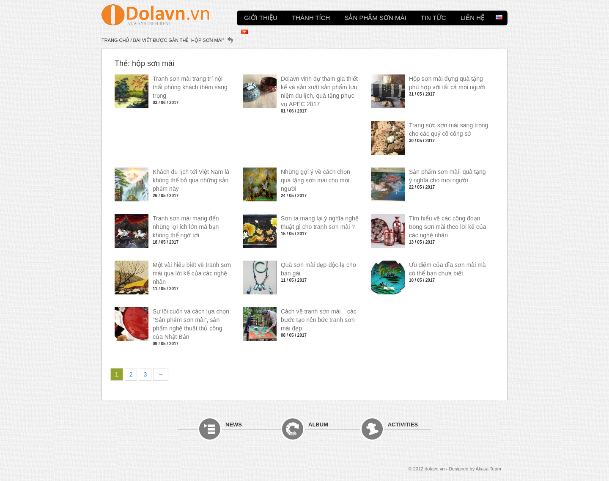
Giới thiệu (260, 16)
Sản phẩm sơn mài (375, 16)
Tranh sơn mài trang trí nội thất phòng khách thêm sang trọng (190, 87)
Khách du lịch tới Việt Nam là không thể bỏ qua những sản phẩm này (191, 180)
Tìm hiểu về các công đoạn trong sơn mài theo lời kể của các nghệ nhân (447, 227)
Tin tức (433, 16)
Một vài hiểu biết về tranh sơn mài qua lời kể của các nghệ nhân (192, 273)
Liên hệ (472, 16)
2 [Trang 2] (131, 374)
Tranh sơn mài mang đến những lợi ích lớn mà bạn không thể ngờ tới (186, 227)
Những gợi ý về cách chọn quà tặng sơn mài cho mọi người (315, 180)
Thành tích (311, 16)
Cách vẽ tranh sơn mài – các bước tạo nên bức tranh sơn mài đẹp (319, 320)
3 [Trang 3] (145, 374)
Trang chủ (115, 40)
